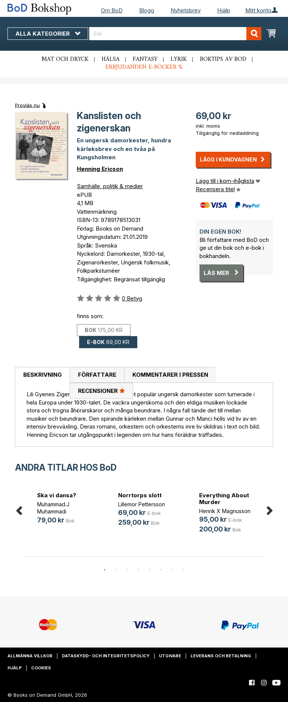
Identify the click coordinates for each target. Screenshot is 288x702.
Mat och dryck (65, 59)
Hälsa (111, 59)
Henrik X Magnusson (224, 511)
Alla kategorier (47, 33)
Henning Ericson (100, 168)
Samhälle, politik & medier (110, 186)
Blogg (146, 10)
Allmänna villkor (30, 655)
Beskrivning (42, 374)
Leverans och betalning (220, 655)
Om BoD (112, 10)
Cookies (41, 667)
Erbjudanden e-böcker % (144, 67)
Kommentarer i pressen (170, 374)
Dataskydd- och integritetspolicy (106, 655)
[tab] (42, 375)
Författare (97, 374)
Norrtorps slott (140, 495)
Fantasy (145, 59)
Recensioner (101, 390)
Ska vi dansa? (56, 495)
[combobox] (175, 33)
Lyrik (179, 59)
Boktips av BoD (223, 59)
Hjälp (223, 10)
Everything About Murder (224, 499)
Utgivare (170, 655)
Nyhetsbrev (186, 10)
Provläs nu (27, 105)
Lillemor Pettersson (141, 504)
